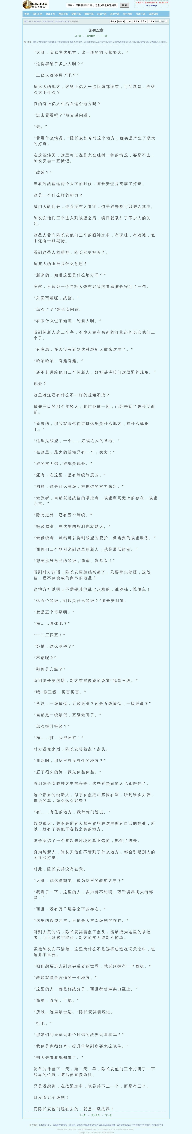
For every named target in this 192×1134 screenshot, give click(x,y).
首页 (26, 14)
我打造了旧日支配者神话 (136, 42)
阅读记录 (153, 14)
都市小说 (63, 14)
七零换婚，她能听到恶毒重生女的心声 (83, 1125)
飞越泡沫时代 (88, 42)
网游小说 (88, 14)
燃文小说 (28, 21)
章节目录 (91, 36)
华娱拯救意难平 (63, 42)
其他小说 (114, 14)
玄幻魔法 (37, 21)
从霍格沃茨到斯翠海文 (116, 42)
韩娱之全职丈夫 (76, 42)
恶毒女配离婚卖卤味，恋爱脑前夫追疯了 (115, 1125)
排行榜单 (127, 14)
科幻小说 (101, 14)
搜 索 (124, 5)
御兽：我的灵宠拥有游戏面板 (44, 42)
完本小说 (140, 14)
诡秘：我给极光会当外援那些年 (158, 42)
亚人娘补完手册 (100, 42)
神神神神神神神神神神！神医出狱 (145, 1125)
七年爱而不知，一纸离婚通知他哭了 (53, 1125)
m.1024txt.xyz (151, 6)
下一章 (104, 36)
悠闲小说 (41, 4)
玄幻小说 (37, 14)
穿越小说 (76, 14)
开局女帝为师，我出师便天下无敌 (56, 21)
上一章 (78, 36)
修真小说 (50, 14)
